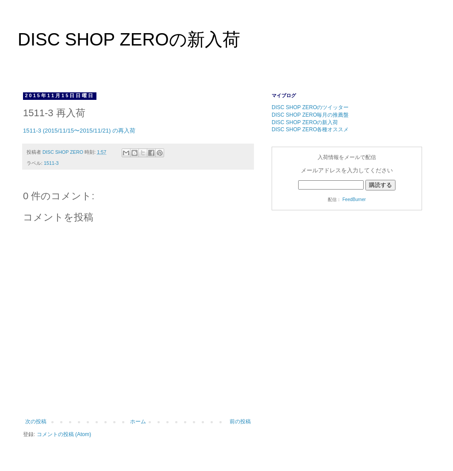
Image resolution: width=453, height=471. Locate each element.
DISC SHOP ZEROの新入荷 (129, 39)
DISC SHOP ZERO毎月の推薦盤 (310, 115)
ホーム (138, 421)
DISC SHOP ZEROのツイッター (310, 107)
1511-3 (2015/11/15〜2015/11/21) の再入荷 (79, 130)
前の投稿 (240, 421)
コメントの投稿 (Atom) (64, 434)
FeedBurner (354, 199)
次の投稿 (35, 421)
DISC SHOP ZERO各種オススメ (310, 129)
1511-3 (51, 163)
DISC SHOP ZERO (63, 152)
